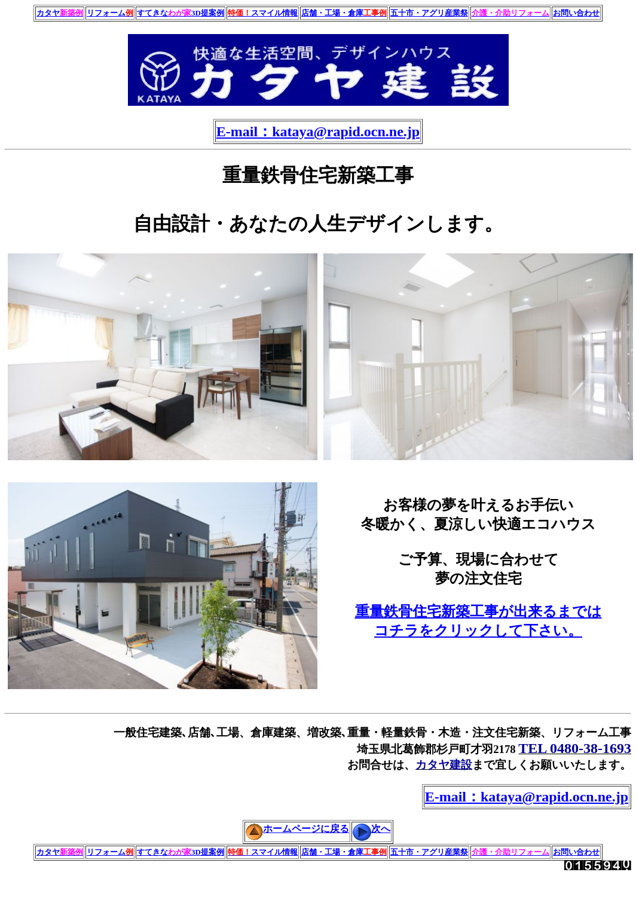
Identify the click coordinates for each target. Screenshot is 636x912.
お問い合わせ (576, 12)
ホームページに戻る (297, 829)
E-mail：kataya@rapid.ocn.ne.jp (318, 131)
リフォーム (110, 12)
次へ (371, 829)
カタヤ (59, 12)
